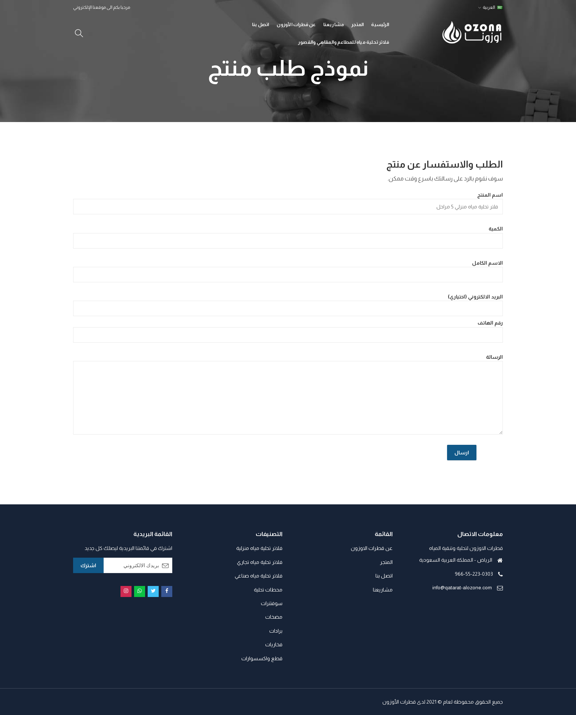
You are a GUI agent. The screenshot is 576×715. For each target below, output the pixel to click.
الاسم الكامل (288, 271)
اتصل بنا (384, 576)
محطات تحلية (268, 590)
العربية (493, 7)
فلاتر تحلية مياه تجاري (259, 562)
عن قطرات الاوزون (372, 548)
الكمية (288, 237)
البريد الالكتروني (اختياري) (288, 305)
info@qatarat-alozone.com (462, 587)
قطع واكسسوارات (261, 658)
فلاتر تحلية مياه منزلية (259, 548)
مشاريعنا (383, 590)
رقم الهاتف (288, 331)
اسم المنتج (288, 203)
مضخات (273, 617)
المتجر (386, 562)
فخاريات (273, 644)
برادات (275, 631)
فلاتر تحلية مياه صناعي (258, 576)
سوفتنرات (271, 603)
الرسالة (288, 394)
